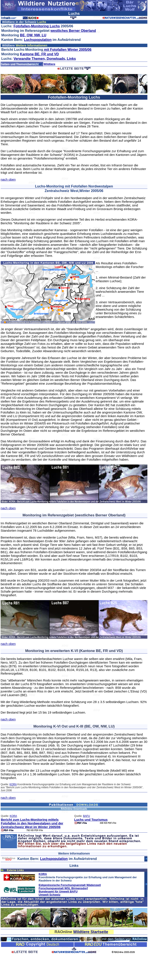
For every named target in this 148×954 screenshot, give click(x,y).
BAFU (86, 816)
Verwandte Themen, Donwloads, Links (45, 58)
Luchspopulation (38, 40)
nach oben (8, 179)
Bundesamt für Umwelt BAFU (58, 891)
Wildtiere (49, 64)
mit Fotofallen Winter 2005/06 (67, 49)
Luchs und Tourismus (91, 819)
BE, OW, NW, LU (33, 35)
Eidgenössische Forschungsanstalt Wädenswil (70, 885)
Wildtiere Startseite (90, 932)
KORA (13, 784)
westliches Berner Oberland (73, 31)
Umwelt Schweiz (49, 894)
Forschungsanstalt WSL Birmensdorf (63, 888)
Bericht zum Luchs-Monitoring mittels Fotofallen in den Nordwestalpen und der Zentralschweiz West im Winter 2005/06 (32, 823)
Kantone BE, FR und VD (39, 54)
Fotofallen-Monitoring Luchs (37, 26)
